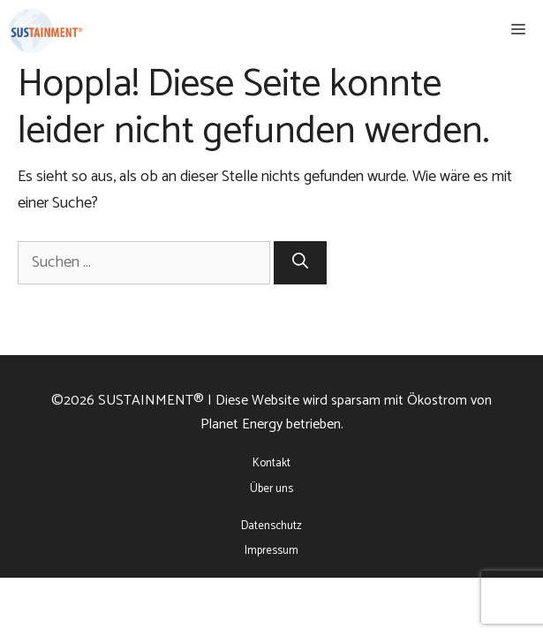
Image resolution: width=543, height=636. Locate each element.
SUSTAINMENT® (151, 401)
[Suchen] (300, 262)
